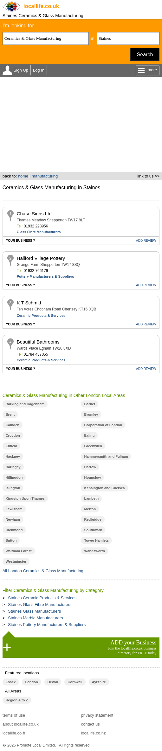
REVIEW (146, 240)
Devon (53, 682)
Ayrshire (99, 682)
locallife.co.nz (93, 733)
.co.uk (41, 6)
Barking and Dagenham (25, 404)
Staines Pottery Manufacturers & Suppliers (47, 624)
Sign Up (21, 70)
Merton (90, 509)
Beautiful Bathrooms (38, 341)
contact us (90, 724)
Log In (38, 70)
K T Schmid (29, 302)
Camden (12, 425)
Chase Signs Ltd (34, 213)
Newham (13, 519)
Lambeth (91, 498)
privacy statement (97, 715)
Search (145, 54)
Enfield (11, 446)
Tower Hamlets (96, 540)
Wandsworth (94, 551)
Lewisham (14, 509)
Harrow (90, 467)
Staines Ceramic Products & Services (42, 597)
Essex (11, 682)
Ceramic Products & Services (41, 315)
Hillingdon (14, 477)
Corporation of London (103, 425)
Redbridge (92, 519)
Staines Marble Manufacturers (35, 617)
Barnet (89, 404)
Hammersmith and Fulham (106, 456)
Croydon (13, 435)
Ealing (89, 435)
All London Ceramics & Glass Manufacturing (43, 570)
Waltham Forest (19, 551)
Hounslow (92, 477)
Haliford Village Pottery (41, 258)
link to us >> (148, 176)
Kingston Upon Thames (25, 498)
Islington (13, 488)
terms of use (14, 715)
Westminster (16, 561)
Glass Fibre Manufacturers (39, 232)
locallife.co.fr (14, 733)
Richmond (14, 530)
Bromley (91, 414)
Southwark (93, 530)
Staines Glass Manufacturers (34, 611)
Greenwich (93, 446)
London (31, 682)
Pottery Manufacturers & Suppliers (45, 276)
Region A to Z (17, 700)
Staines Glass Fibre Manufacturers (39, 604)
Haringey (13, 467)
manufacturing (45, 176)
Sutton (11, 540)
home (23, 176)
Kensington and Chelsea (104, 488)
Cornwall (75, 682)
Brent (10, 414)
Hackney (13, 456)
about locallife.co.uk (21, 724)
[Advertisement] (81, 124)
